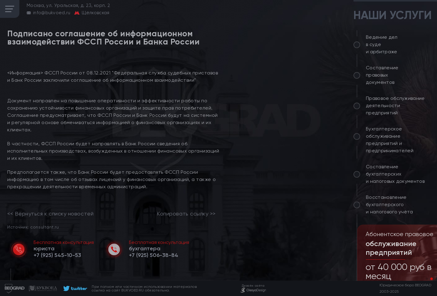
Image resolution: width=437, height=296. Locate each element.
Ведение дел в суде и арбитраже (382, 44)
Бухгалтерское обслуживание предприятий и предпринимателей (389, 139)
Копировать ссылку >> (186, 213)
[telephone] (57, 255)
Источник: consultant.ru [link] (33, 227)
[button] (427, 279)
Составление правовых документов (382, 75)
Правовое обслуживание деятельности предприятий (395, 105)
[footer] (74, 288)
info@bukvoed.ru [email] (52, 13)
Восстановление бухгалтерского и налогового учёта (389, 204)
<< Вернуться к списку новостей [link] (50, 213)
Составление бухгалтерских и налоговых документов (395, 174)
